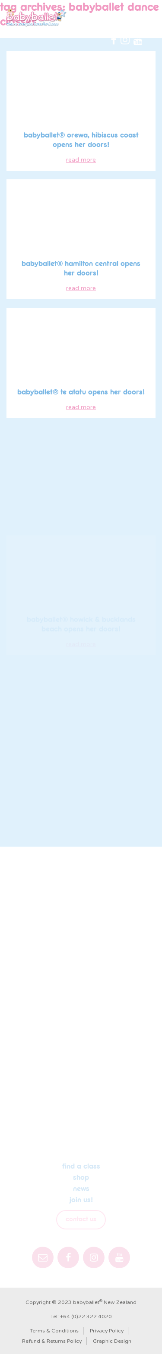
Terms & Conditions (54, 1331)
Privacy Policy (107, 1331)
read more (81, 159)
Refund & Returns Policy (52, 1341)
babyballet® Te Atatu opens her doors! (81, 392)
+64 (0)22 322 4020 (86, 1316)
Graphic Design (112, 1341)
